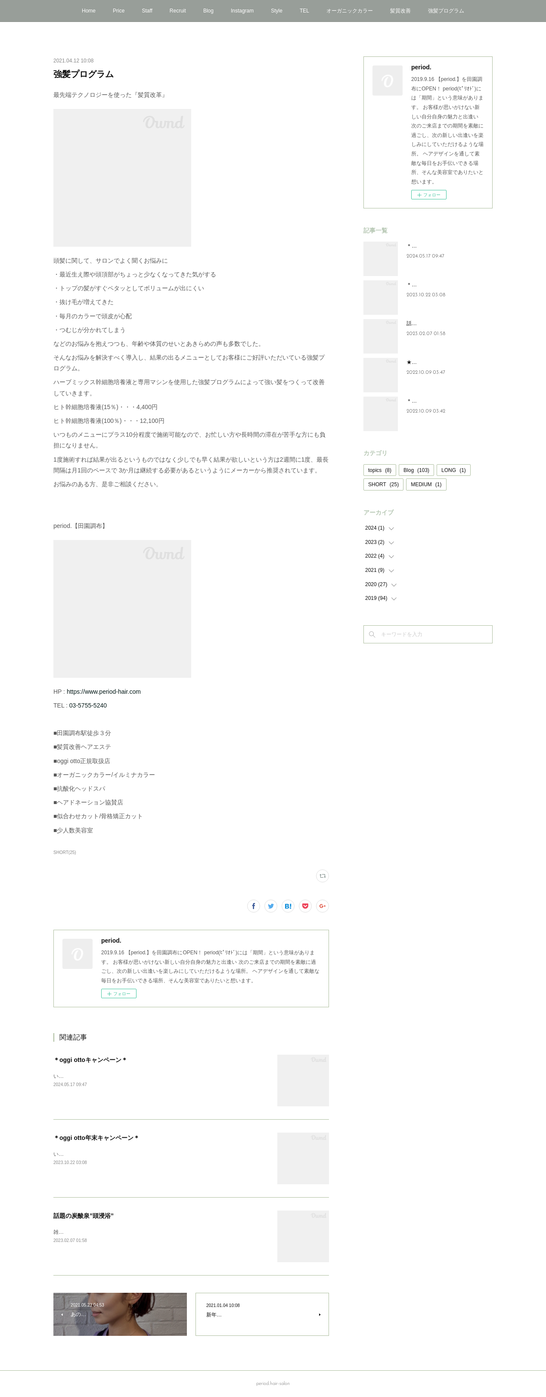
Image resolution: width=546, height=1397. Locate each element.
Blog (208, 11)
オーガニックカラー (349, 11)
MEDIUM (426, 484)
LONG (453, 470)
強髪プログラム (446, 11)
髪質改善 (400, 11)
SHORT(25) (64, 852)
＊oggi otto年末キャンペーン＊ (96, 1137)
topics (379, 470)
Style (276, 11)
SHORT (383, 484)
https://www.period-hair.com (104, 691)
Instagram (242, 11)
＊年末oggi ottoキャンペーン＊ (442, 401)
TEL (304, 11)
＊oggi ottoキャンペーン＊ (90, 1059)
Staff (147, 11)
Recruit (178, 11)
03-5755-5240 (88, 705)
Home (89, 11)
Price (118, 11)
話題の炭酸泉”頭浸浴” (83, 1215)
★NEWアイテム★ (428, 362)
